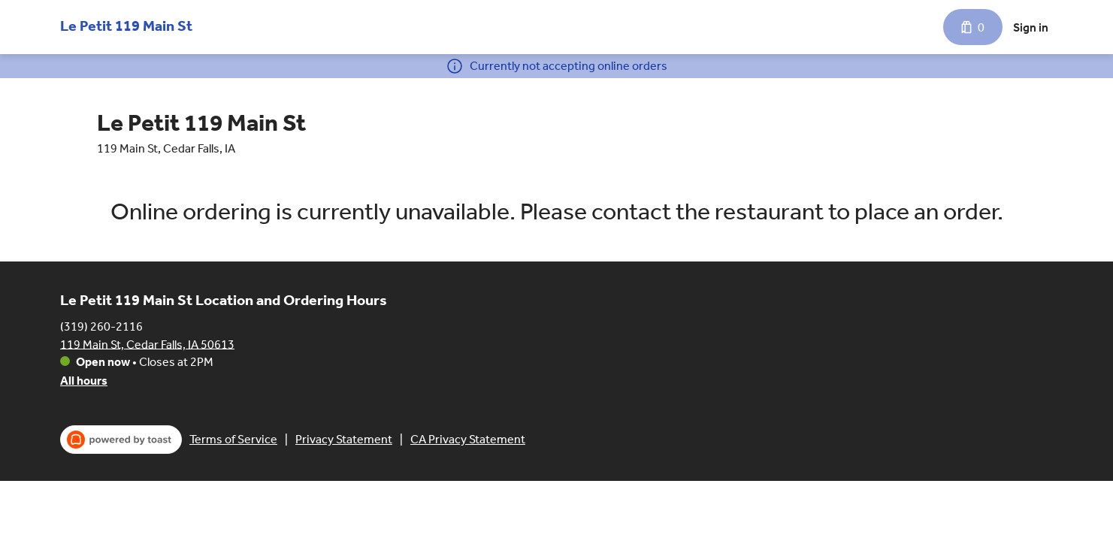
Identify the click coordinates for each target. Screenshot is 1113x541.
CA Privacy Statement (467, 439)
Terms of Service (233, 439)
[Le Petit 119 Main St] (126, 23)
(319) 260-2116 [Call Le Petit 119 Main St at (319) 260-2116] (101, 326)
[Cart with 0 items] (973, 27)
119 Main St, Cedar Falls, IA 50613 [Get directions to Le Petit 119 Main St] (147, 344)
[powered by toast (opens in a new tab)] (121, 440)
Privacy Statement (343, 439)
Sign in (1030, 27)
